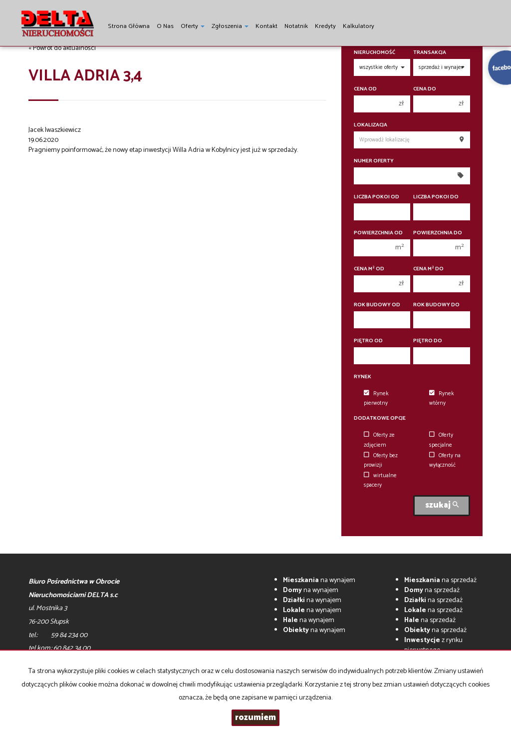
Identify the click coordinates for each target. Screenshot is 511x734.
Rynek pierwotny (376, 398)
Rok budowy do (436, 305)
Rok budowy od (377, 305)
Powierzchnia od (378, 233)
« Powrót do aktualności (62, 48)
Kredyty (325, 26)
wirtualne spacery (380, 480)
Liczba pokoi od (376, 197)
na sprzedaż (440, 580)
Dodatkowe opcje (380, 418)
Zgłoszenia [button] (230, 26)
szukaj (442, 505)
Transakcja (429, 52)
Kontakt (266, 26)
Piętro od (368, 341)
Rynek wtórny (441, 398)
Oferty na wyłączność (445, 460)
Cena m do (428, 269)
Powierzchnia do (437, 233)
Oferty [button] (193, 26)
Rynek (362, 377)
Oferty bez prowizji (381, 460)
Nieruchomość (374, 52)
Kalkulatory (358, 26)
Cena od (365, 89)
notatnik (296, 26)
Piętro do (427, 341)
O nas (165, 26)
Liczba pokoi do (436, 197)
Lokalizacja (370, 125)
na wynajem (319, 580)
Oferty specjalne (441, 440)
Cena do (424, 89)
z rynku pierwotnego (433, 645)
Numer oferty (374, 161)
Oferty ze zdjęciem (379, 440)
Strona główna (129, 26)
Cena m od (369, 269)
